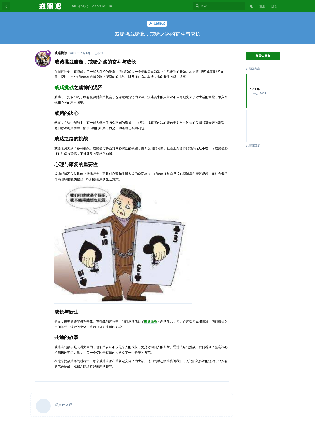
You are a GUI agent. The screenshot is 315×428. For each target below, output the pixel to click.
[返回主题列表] (6, 6)
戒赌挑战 (64, 87)
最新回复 (253, 145)
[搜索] (219, 6)
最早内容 (253, 69)
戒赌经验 (150, 321)
